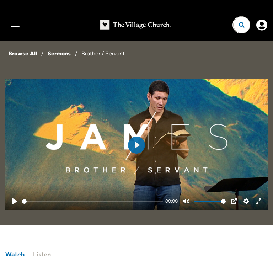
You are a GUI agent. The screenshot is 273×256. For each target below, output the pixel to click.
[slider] (92, 201)
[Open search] (241, 24)
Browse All (23, 53)
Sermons (59, 53)
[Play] (14, 201)
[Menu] (14, 25)
